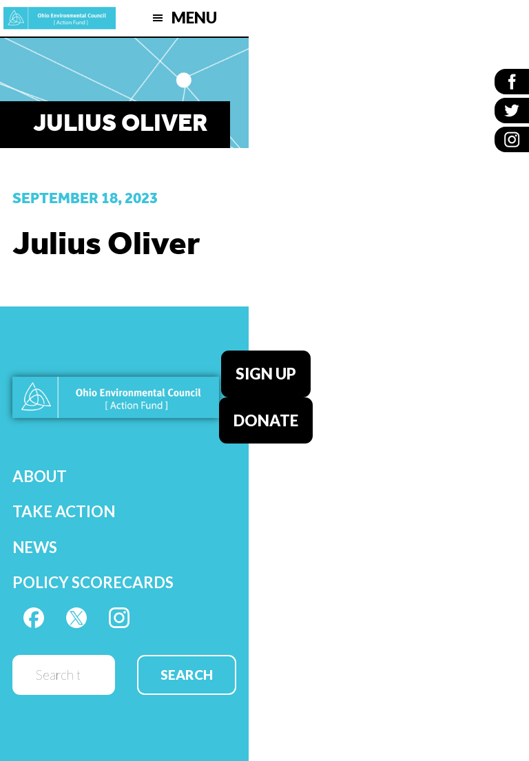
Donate (266, 420)
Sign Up (266, 373)
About (39, 476)
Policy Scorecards (93, 582)
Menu (194, 17)
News (34, 547)
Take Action (63, 511)
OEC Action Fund (59, 18)
